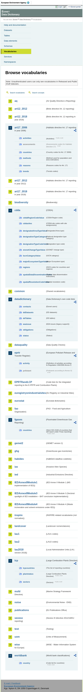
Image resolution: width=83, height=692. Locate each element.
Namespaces (10, 62)
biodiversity (21, 202)
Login (60, 7)
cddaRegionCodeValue (33, 218)
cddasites (27, 223)
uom (17, 636)
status (26, 335)
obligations (28, 330)
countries (27, 152)
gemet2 (19, 443)
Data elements (10, 41)
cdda (17, 210)
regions (26, 267)
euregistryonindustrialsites (30, 393)
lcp (16, 560)
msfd (17, 591)
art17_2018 (21, 191)
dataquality (21, 345)
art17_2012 (21, 180)
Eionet (15, 19)
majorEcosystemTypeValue (34, 261)
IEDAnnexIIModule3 (26, 493)
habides (19, 459)
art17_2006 (21, 127)
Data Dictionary (25, 19)
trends (26, 171)
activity (26, 363)
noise (18, 602)
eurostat (19, 400)
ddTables (27, 318)
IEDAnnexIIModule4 (26, 504)
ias (16, 466)
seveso (19, 618)
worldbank (21, 655)
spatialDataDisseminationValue (34, 274)
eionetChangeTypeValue (34, 250)
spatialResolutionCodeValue (34, 282)
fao (16, 408)
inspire (18, 515)
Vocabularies (10, 51)
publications (22, 610)
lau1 (17, 534)
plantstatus (28, 574)
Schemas (8, 46)
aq (16, 101)
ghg (17, 451)
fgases (18, 419)
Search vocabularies (17, 93)
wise (17, 644)
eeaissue (27, 324)
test (17, 629)
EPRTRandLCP (23, 382)
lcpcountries (29, 568)
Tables (7, 35)
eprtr (17, 352)
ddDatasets (28, 312)
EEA (16, 2)
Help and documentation (15, 25)
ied (16, 474)
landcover (20, 526)
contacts (27, 306)
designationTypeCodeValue (34, 244)
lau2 (17, 541)
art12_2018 (21, 116)
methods (27, 158)
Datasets (8, 30)
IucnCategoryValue (32, 256)
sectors (26, 582)
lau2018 (19, 549)
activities (27, 138)
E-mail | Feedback (12, 683)
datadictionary (23, 299)
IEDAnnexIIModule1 (26, 482)
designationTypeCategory (34, 236)
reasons (26, 165)
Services (8, 56)
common (20, 291)
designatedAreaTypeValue (34, 231)
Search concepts (38, 93)
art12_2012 (21, 108)
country (26, 663)
